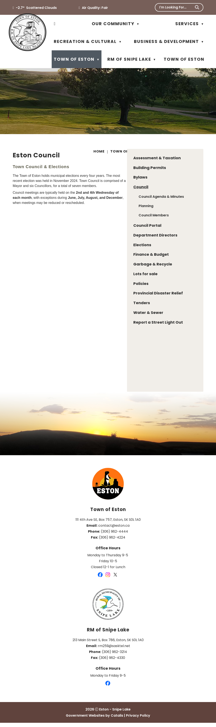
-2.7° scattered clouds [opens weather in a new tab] (36, 7)
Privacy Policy (138, 719)
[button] (197, 7)
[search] (176, 7)
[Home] (55, 24)
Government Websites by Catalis (94, 719)
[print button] (202, 152)
